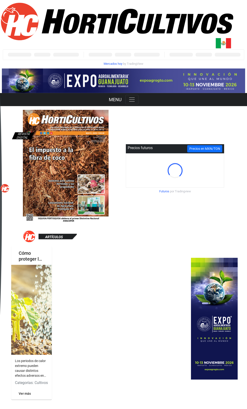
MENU (115, 99)
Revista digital (23, 135)
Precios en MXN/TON (204, 149)
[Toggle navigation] (131, 99)
